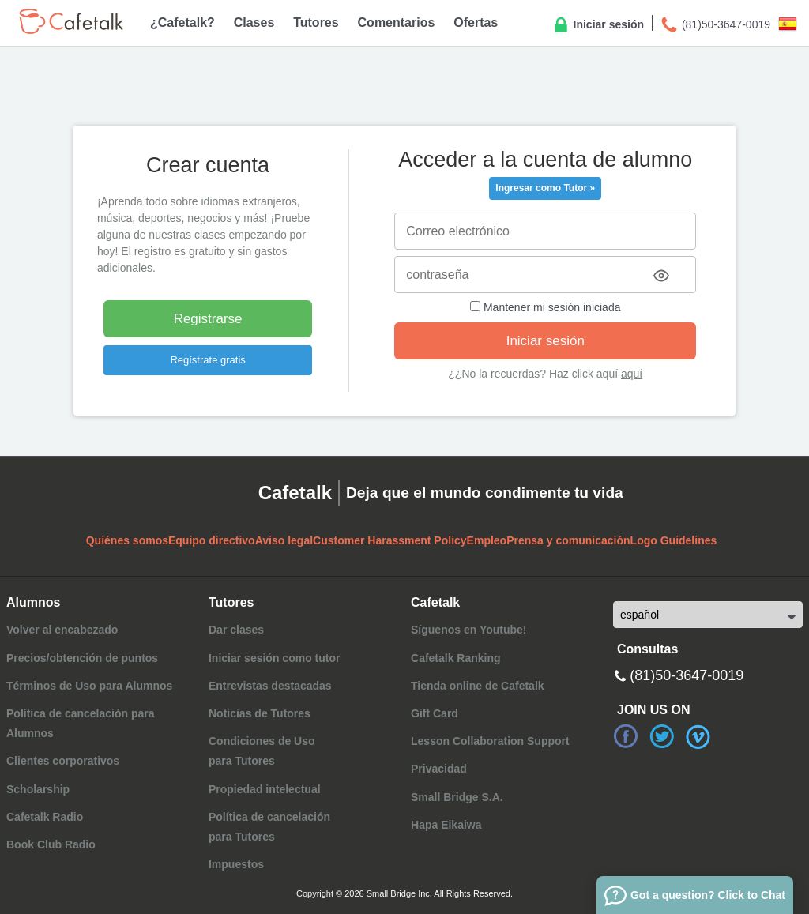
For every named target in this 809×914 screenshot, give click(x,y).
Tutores (315, 22)
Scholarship (38, 789)
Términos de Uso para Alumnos (89, 685)
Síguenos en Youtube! (469, 629)
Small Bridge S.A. (457, 797)
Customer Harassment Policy (390, 540)
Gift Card (434, 713)
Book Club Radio (51, 844)
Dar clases (236, 629)
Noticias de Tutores (259, 713)
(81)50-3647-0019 (715, 25)
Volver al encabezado (62, 629)
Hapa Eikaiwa (446, 824)
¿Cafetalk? (182, 22)
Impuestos (236, 864)
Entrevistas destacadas (270, 685)
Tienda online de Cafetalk (477, 685)
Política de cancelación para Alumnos (80, 723)
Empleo (487, 540)
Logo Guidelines (673, 540)
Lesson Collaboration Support (490, 741)
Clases (254, 22)
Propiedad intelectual (265, 789)
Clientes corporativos (62, 760)
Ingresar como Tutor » (545, 188)
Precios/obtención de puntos (82, 658)
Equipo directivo (211, 540)
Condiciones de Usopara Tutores (262, 751)
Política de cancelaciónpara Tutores (269, 827)
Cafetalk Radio (44, 817)
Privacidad (439, 768)
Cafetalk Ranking (456, 658)
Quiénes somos (127, 540)
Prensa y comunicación (568, 540)
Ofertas (475, 22)
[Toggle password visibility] (661, 276)
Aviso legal (284, 540)
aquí (631, 373)
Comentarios (396, 22)
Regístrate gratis (207, 360)
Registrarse (208, 318)
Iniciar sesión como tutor (274, 658)
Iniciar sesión (597, 25)
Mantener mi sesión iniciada (545, 307)
